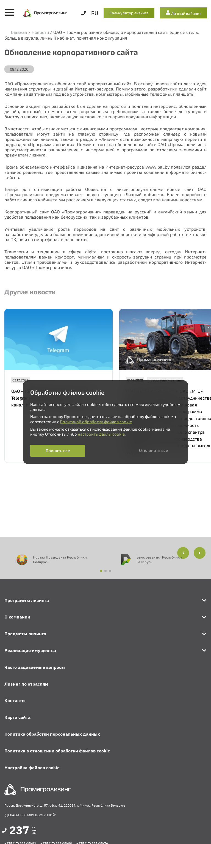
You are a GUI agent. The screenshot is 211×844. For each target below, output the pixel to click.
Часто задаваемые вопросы (34, 667)
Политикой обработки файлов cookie (96, 421)
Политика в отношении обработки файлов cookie (57, 751)
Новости (40, 32)
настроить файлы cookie (101, 433)
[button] (200, 553)
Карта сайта (17, 717)
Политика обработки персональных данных (52, 734)
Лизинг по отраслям (26, 684)
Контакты (15, 700)
